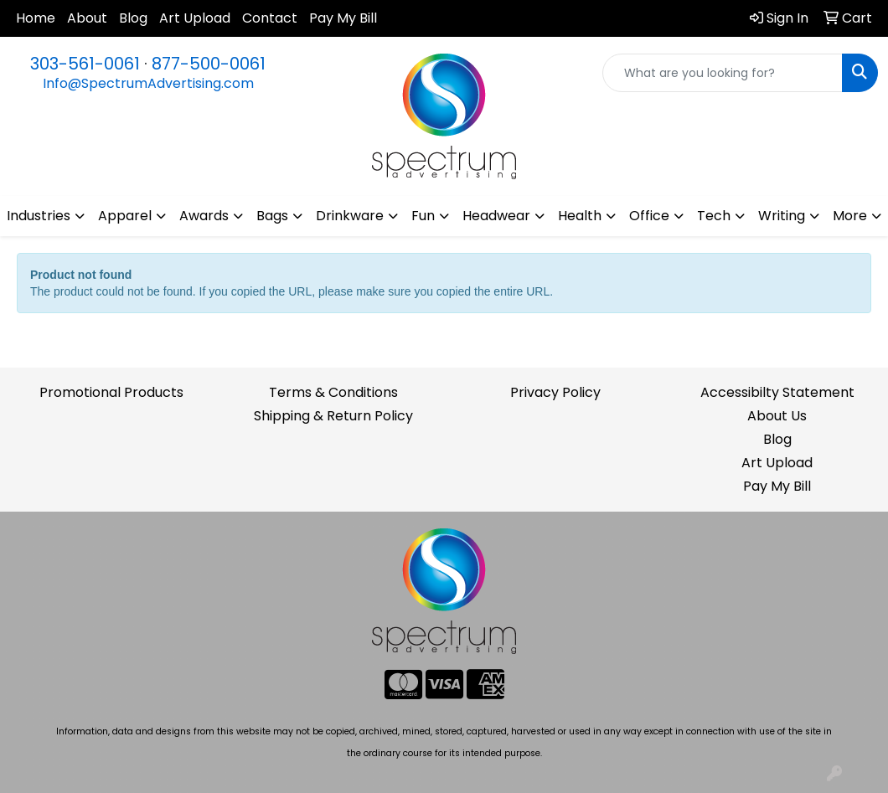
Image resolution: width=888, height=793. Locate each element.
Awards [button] (204, 215)
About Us (777, 415)
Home (35, 18)
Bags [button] (272, 215)
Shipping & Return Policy (333, 415)
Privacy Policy (555, 392)
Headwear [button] (496, 215)
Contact (269, 18)
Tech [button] (714, 215)
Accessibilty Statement (777, 392)
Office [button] (649, 215)
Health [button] (579, 215)
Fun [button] (423, 215)
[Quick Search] (722, 73)
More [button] (850, 215)
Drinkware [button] (350, 215)
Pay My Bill (343, 18)
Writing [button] (781, 215)
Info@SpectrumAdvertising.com (148, 83)
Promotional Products (111, 392)
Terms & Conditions (333, 392)
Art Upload (194, 18)
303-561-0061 (85, 63)
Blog (133, 18)
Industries (38, 215)
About (87, 18)
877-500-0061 (209, 63)
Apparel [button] (125, 215)
